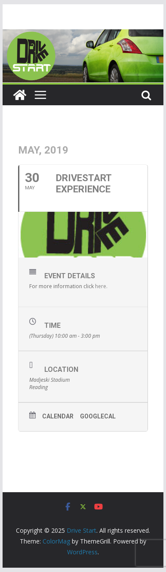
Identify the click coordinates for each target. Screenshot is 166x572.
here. (101, 286)
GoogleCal (98, 416)
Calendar (58, 416)
